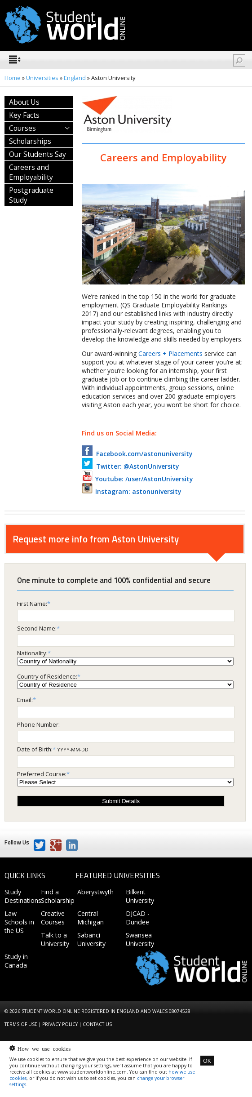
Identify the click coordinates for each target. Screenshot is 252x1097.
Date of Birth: (35, 749)
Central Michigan (90, 917)
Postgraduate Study (31, 195)
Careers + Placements (170, 353)
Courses (22, 128)
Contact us (97, 1024)
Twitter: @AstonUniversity (130, 466)
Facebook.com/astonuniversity (137, 453)
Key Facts (24, 115)
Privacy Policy (60, 1024)
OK (207, 1061)
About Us (24, 102)
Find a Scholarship (58, 896)
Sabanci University (91, 939)
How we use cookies (44, 1048)
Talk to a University (55, 939)
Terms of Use (20, 1024)
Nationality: (32, 653)
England (75, 78)
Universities (42, 78)
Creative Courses (53, 917)
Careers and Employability (31, 172)
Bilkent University (140, 896)
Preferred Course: (41, 774)
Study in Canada (16, 960)
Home (12, 78)
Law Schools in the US (19, 922)
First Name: (32, 604)
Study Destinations (22, 896)
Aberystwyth (95, 892)
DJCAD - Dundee (138, 917)
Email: (25, 700)
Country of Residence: (47, 676)
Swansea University (140, 939)
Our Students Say (37, 154)
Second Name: (37, 628)
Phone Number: (38, 724)
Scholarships (30, 141)
